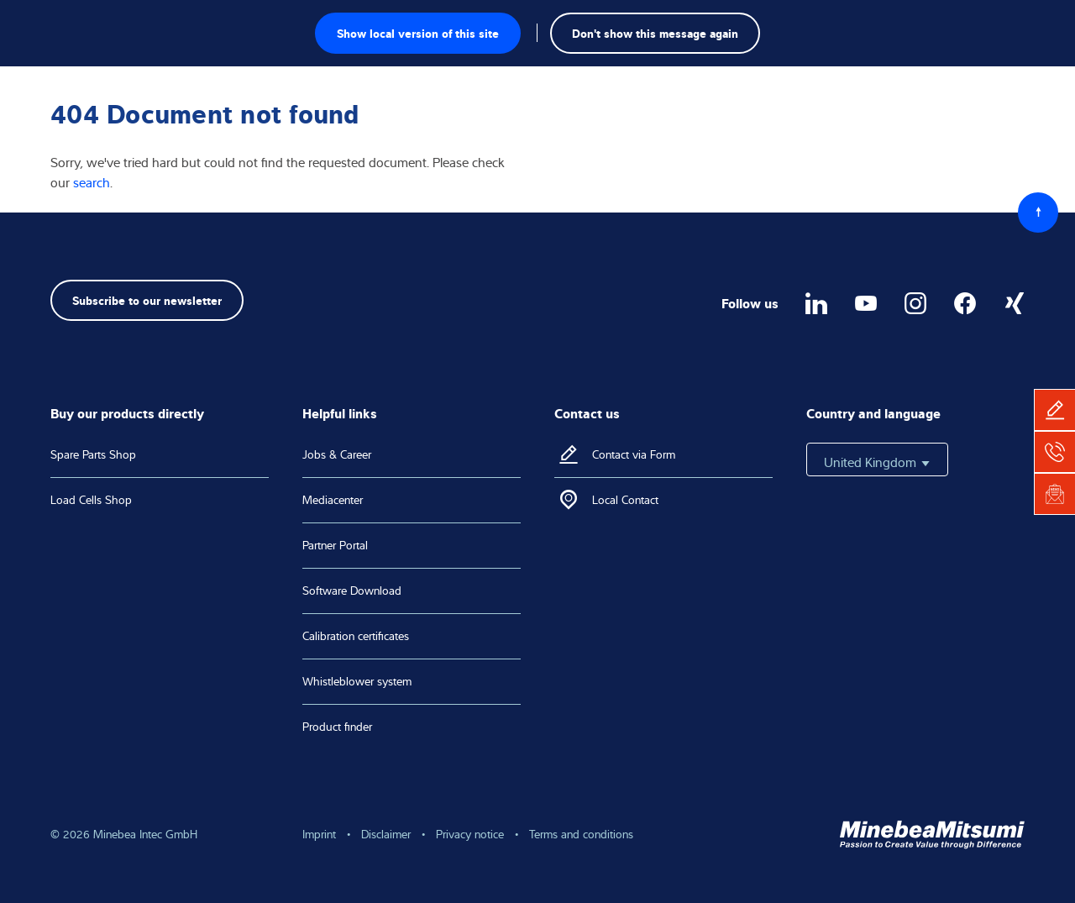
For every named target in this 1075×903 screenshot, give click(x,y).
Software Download (351, 590)
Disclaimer (386, 834)
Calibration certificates (355, 635)
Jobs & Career (336, 454)
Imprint (319, 834)
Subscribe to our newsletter (147, 299)
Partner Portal (335, 545)
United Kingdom (877, 462)
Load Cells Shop (91, 499)
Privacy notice (470, 834)
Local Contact (625, 499)
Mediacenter (332, 499)
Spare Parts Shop (93, 454)
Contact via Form (633, 454)
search (91, 182)
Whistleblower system (357, 681)
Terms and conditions (581, 834)
